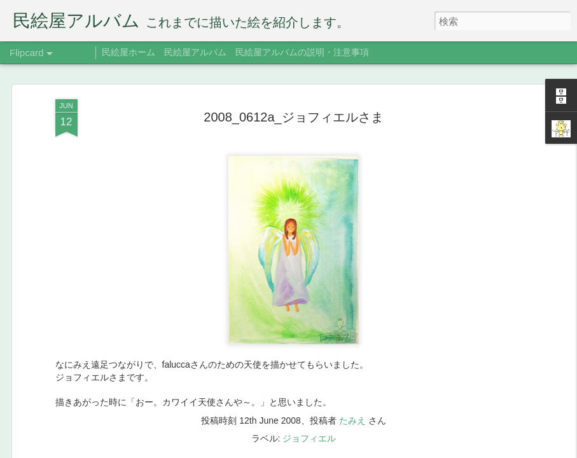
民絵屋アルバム (195, 52)
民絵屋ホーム (128, 52)
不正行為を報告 (406, 450)
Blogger (366, 450)
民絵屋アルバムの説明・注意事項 (302, 52)
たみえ (352, 273)
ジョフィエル (309, 291)
